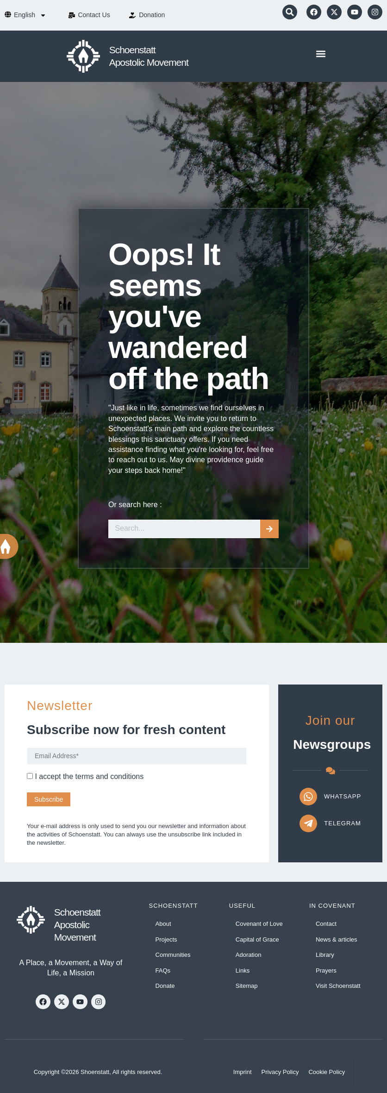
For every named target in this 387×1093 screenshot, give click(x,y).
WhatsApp (342, 796)
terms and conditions (109, 776)
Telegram (342, 823)
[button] (289, 12)
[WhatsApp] (308, 796)
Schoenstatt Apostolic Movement (77, 925)
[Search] (269, 529)
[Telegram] (308, 823)
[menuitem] (30, 15)
